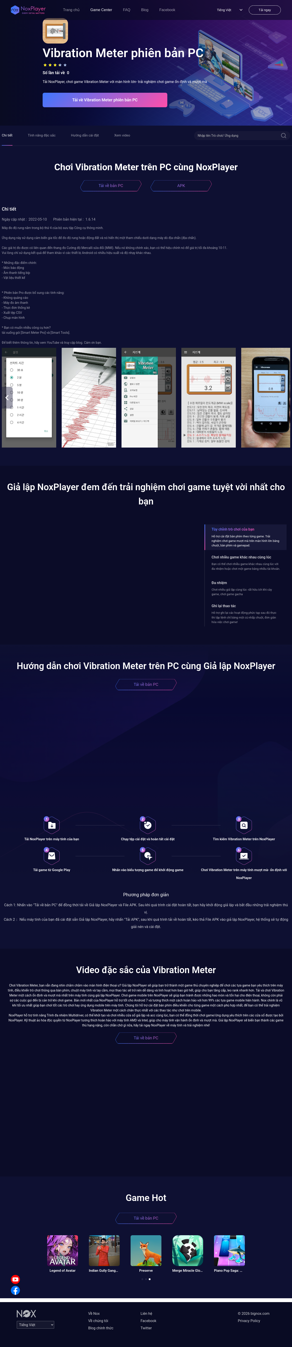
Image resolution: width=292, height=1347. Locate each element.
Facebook (167, 10)
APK (181, 185)
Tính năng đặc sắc (42, 135)
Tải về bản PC (111, 185)
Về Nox (94, 1313)
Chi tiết (7, 135)
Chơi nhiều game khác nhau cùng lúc (241, 557)
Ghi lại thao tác (224, 606)
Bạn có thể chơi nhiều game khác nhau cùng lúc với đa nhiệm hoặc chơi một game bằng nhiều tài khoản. (246, 566)
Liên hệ (146, 1313)
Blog (144, 10)
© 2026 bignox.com (254, 1313)
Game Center (101, 10)
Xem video (122, 135)
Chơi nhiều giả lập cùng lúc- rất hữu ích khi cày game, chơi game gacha (242, 592)
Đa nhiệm (219, 583)
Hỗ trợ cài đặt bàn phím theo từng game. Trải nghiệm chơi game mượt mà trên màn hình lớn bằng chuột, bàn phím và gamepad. (245, 541)
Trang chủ (71, 10)
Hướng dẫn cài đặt (85, 135)
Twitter (146, 1328)
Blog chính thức (100, 1328)
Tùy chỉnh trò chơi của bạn (233, 529)
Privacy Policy (249, 1321)
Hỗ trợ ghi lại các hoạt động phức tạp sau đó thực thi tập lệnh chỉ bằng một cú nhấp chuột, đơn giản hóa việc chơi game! (244, 617)
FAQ (126, 10)
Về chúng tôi (98, 1321)
